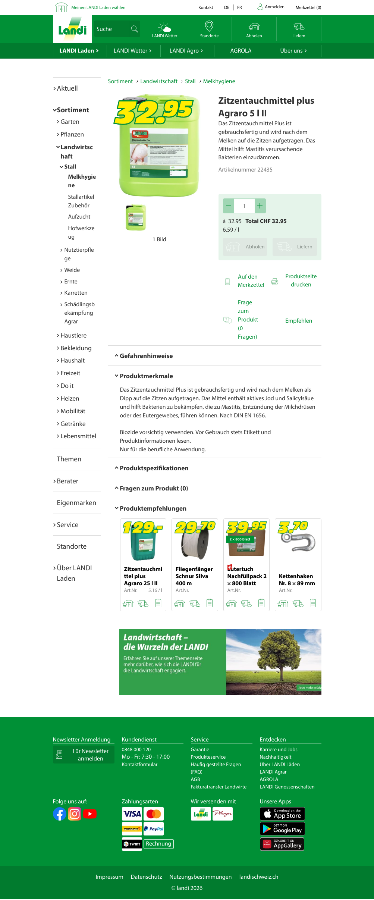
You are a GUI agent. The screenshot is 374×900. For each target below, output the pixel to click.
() (308, 7)
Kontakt (205, 7)
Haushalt (73, 360)
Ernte (71, 281)
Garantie (200, 749)
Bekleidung (76, 348)
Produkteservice (208, 756)
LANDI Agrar (273, 771)
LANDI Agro (184, 50)
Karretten (76, 293)
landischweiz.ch (259, 877)
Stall (70, 166)
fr (239, 7)
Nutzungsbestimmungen (201, 877)
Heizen (70, 398)
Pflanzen (72, 134)
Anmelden (275, 7)
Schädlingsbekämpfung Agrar (80, 313)
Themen (69, 458)
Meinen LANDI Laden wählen (99, 7)
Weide (72, 270)
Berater (68, 480)
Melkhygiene (219, 81)
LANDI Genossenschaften (287, 786)
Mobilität (73, 411)
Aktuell (67, 88)
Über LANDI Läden (280, 764)
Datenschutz (146, 877)
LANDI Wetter (130, 50)
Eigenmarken (77, 502)
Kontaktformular (140, 764)
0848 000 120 (136, 749)
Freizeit (71, 373)
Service (68, 524)
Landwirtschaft (158, 81)
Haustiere (74, 335)
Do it (67, 385)
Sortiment (73, 109)
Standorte (72, 546)
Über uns (291, 50)
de (226, 7)
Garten (70, 121)
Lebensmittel (79, 436)
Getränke (73, 423)
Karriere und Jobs (279, 749)
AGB (195, 779)
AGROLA (241, 50)
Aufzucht (79, 216)
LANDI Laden (77, 50)
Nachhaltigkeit (276, 756)
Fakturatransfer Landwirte (219, 786)
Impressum (109, 877)
